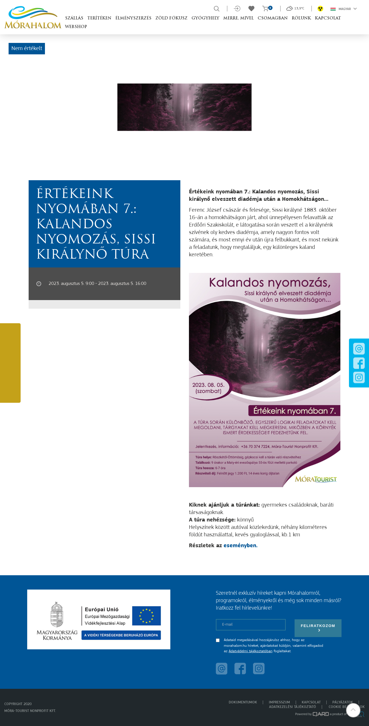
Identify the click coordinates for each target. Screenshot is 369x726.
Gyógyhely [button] (205, 18)
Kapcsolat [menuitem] (311, 702)
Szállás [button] (74, 18)
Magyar (343, 8)
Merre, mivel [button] (238, 18)
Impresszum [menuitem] (279, 702)
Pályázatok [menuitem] (342, 702)
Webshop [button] (76, 27)
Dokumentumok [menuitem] (243, 702)
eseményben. (241, 546)
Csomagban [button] (273, 18)
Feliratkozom (318, 628)
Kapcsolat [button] (328, 18)
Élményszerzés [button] (133, 18)
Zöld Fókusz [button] (171, 18)
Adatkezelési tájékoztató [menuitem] (292, 707)
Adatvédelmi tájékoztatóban (251, 651)
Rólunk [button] (301, 18)
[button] (353, 710)
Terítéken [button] (99, 18)
